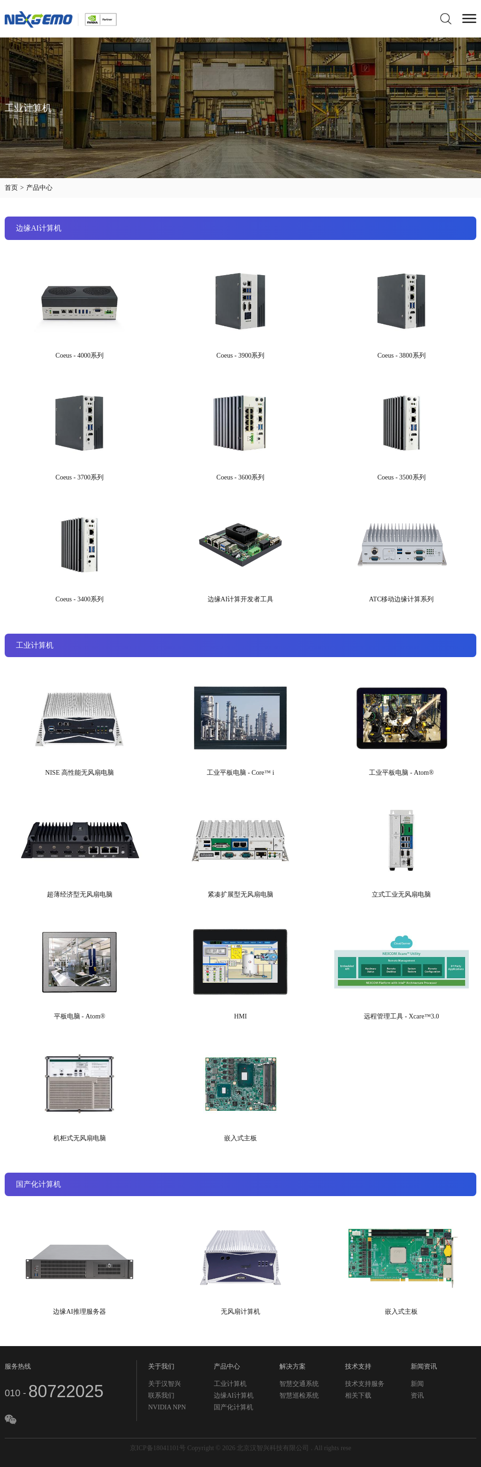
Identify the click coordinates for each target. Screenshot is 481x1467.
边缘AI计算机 (234, 1395)
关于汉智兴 (164, 1383)
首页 (11, 187)
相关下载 (358, 1395)
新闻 (417, 1383)
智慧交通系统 (299, 1383)
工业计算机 (230, 1383)
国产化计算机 (233, 1407)
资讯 (417, 1395)
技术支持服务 (364, 1383)
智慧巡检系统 (299, 1395)
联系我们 (161, 1395)
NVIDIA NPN (167, 1407)
